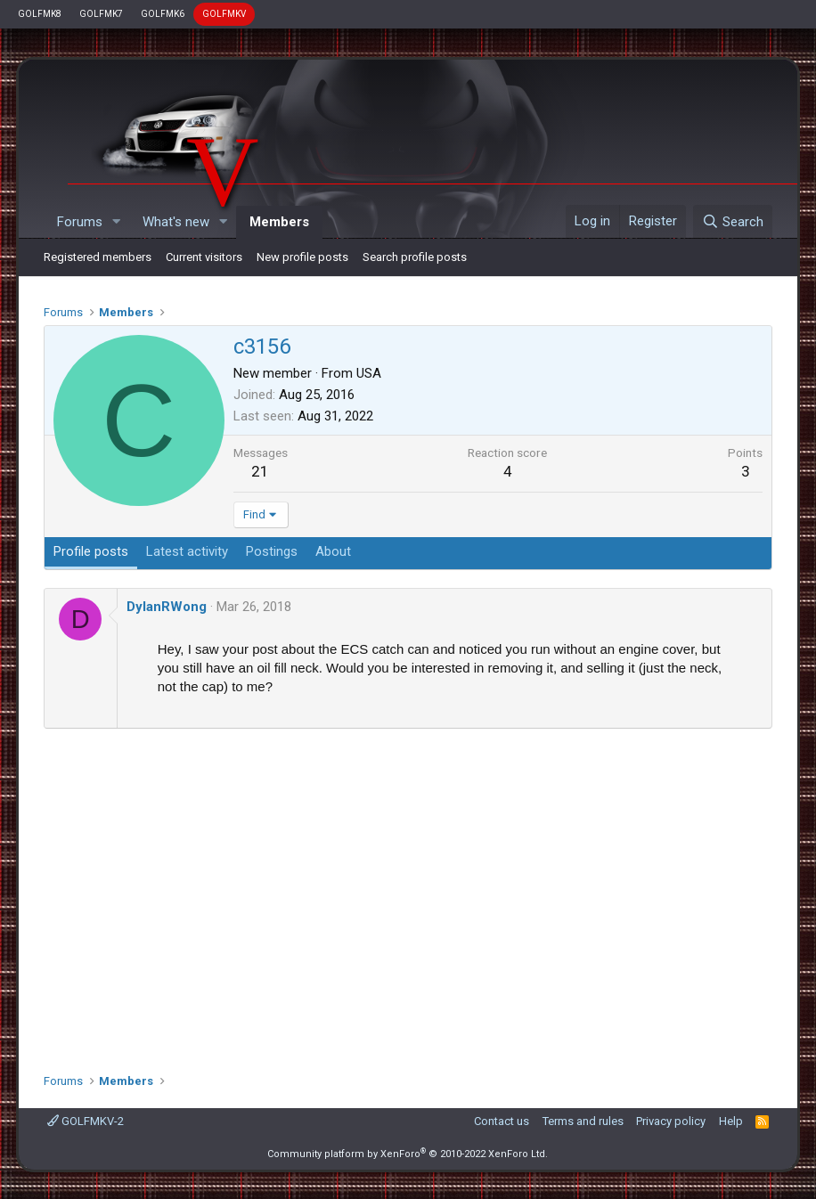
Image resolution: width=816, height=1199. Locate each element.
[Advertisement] (408, 894)
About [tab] (333, 551)
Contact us (501, 1121)
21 (260, 471)
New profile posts (302, 257)
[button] (116, 222)
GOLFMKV (224, 14)
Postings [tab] (272, 551)
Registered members (97, 257)
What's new (176, 222)
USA (368, 373)
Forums (79, 222)
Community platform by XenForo (407, 1154)
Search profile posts (415, 257)
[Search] (732, 222)
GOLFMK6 (162, 14)
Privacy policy (671, 1121)
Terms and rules (583, 1121)
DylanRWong (166, 607)
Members (279, 222)
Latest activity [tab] (187, 551)
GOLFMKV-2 (85, 1121)
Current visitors (204, 257)
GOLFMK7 (101, 14)
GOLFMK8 (39, 14)
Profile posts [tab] (90, 551)
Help (731, 1121)
